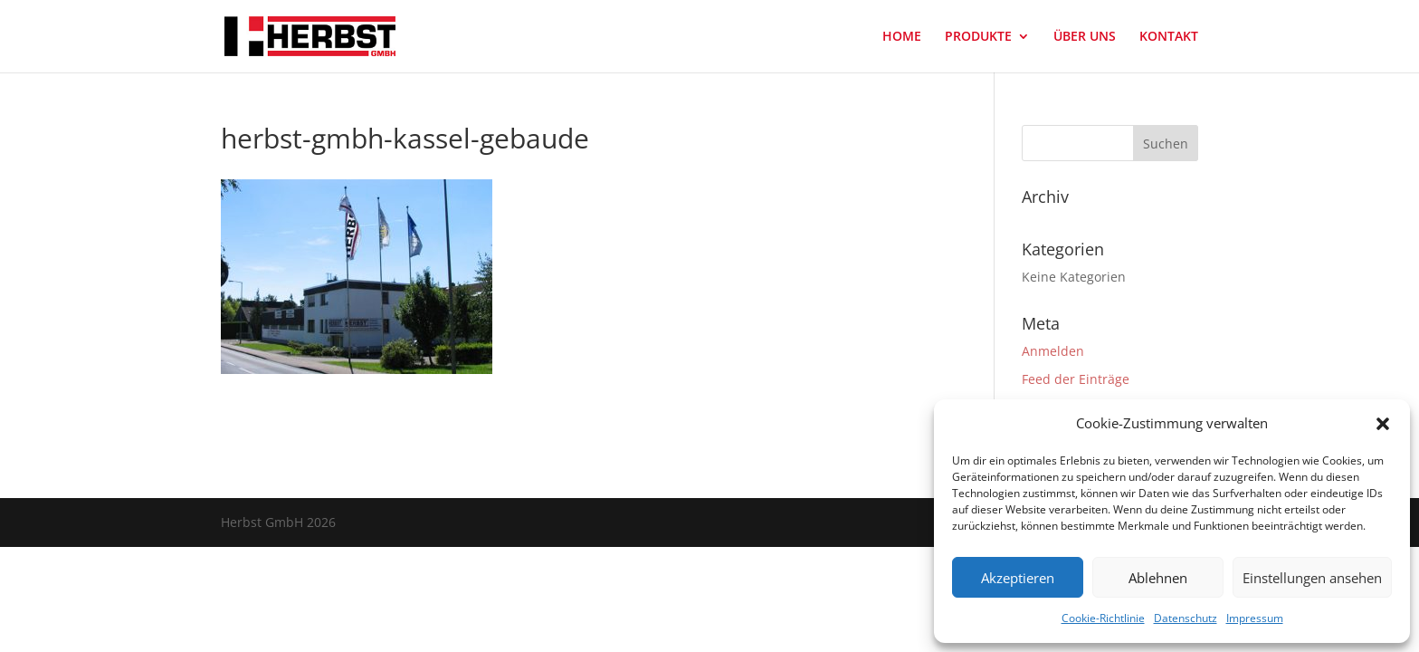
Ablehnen (1158, 578)
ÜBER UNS (1084, 37)
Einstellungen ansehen (1312, 578)
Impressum (1254, 618)
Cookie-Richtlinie (1103, 618)
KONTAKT (1168, 37)
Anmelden (1053, 351)
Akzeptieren (1017, 578)
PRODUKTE (978, 37)
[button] (1383, 424)
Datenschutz (1185, 618)
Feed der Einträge (1075, 379)
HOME (901, 37)
